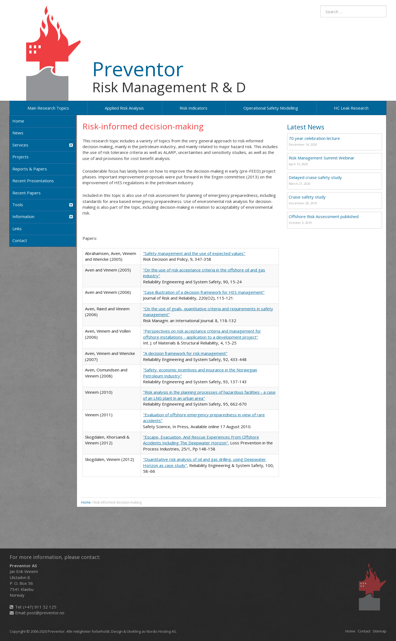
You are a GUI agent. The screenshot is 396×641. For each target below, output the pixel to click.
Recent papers (26, 192)
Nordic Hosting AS (161, 631)
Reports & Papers (29, 169)
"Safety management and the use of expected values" (194, 253)
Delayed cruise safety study (315, 177)
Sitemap (379, 631)
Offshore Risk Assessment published (324, 216)
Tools (42, 205)
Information (42, 216)
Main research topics (48, 108)
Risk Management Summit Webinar (321, 158)
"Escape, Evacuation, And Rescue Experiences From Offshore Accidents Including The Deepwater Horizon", (201, 440)
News (17, 132)
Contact (19, 240)
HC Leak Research (351, 108)
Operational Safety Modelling (270, 108)
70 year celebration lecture (314, 138)
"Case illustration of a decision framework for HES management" (204, 292)
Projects (20, 156)
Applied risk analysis (124, 108)
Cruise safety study (307, 197)
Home (18, 121)
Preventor (137, 68)
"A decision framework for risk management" (185, 353)
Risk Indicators (193, 108)
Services (42, 145)
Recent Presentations (33, 180)
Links (17, 228)
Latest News (305, 126)
